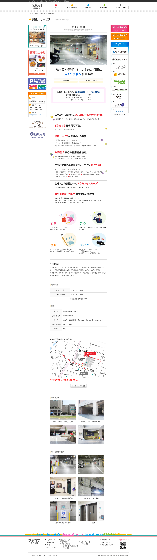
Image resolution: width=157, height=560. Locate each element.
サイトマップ (52, 555)
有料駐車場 (119, 111)
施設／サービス (65, 540)
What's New (50, 542)
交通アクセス (106, 542)
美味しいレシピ (51, 547)
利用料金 (66, 80)
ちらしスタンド (85, 542)
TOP (31, 13)
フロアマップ (106, 540)
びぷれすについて (107, 545)
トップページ (50, 540)
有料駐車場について (35, 115)
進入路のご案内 (91, 80)
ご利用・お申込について (70, 546)
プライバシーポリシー (38, 555)
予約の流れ (65, 548)
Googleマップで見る (78, 386)
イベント (49, 545)
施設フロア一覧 (119, 114)
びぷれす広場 (65, 544)
